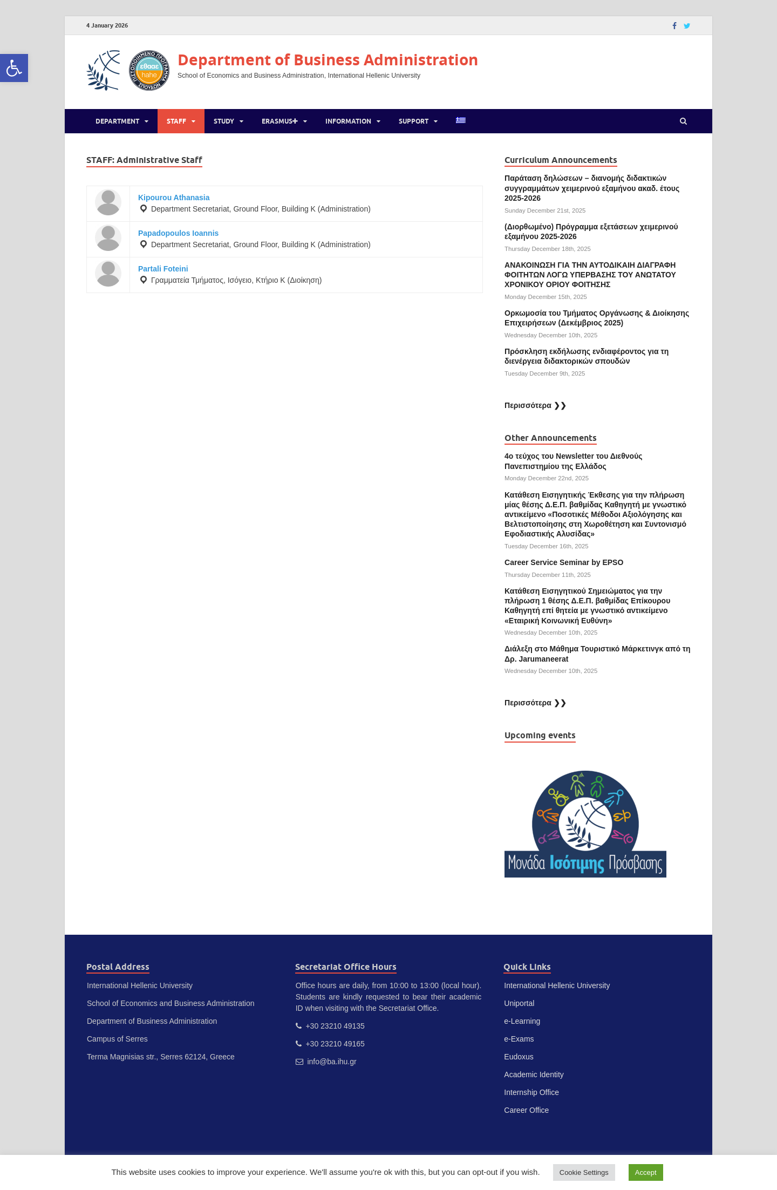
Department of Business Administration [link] (328, 59)
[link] (14, 68)
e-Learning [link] (522, 1021)
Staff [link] (176, 121)
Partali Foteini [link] (163, 268)
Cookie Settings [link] (584, 1172)
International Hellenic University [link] (557, 985)
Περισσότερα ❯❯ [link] (536, 405)
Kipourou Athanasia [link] (174, 197)
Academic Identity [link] (534, 1074)
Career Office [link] (526, 1110)
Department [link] (117, 121)
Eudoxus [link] (518, 1056)
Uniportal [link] (519, 1003)
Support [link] (413, 121)
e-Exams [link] (519, 1039)
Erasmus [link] (280, 121)
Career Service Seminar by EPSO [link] (564, 562)
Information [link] (348, 121)
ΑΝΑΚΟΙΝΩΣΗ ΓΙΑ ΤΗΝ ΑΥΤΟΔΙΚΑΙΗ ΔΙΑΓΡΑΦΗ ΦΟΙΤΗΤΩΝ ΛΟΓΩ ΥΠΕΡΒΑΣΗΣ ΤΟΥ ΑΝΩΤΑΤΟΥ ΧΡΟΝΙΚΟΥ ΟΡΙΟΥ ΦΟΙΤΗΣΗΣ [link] (590, 275)
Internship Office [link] (531, 1092)
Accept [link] (646, 1172)
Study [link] (224, 121)
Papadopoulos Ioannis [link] (178, 233)
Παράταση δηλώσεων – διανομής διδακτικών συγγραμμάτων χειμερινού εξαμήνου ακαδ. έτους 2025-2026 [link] (592, 188)
